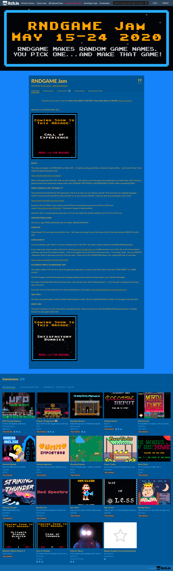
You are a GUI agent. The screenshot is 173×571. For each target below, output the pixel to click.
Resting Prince (144, 507)
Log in (155, 3)
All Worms (74, 556)
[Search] (146, 3)
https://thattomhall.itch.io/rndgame (46, 175)
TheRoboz (141, 426)
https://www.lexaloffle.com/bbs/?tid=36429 (49, 260)
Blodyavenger (75, 426)
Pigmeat (107, 424)
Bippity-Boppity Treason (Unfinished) (120, 551)
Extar (38, 426)
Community (104, 3)
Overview (35, 91)
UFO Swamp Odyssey (11, 421)
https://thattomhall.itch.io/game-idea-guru (109, 289)
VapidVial (107, 513)
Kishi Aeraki (40, 513)
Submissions (48, 91)
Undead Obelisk (9, 464)
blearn (72, 470)
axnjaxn (141, 470)
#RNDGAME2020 (60, 86)
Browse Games (27, 3)
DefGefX (73, 513)
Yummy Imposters (44, 464)
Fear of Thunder (43, 551)
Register (166, 3)
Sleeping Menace (77, 421)
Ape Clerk (74, 507)
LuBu (38, 470)
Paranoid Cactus (8, 426)
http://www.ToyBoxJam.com (84, 249)
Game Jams (41, 3)
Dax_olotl (141, 513)
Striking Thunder (9, 507)
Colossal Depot (110, 421)
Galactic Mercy (76, 551)
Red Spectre (41, 507)
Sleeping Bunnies (77, 464)
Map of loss (109, 507)
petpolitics (6, 513)
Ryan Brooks (108, 554)
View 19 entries (125, 100)
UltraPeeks (108, 470)
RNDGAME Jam (49, 81)
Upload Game (56, 3)
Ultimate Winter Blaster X (13, 551)
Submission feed (95, 91)
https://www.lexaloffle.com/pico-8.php (47, 200)
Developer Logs (90, 3)
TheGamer (40, 556)
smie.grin (5, 470)
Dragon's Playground (45, 421)
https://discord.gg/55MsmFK (49, 208)
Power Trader (110, 464)
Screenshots (79, 91)
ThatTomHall (45, 86)
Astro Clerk (143, 464)
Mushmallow (7, 554)
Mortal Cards (143, 421)
